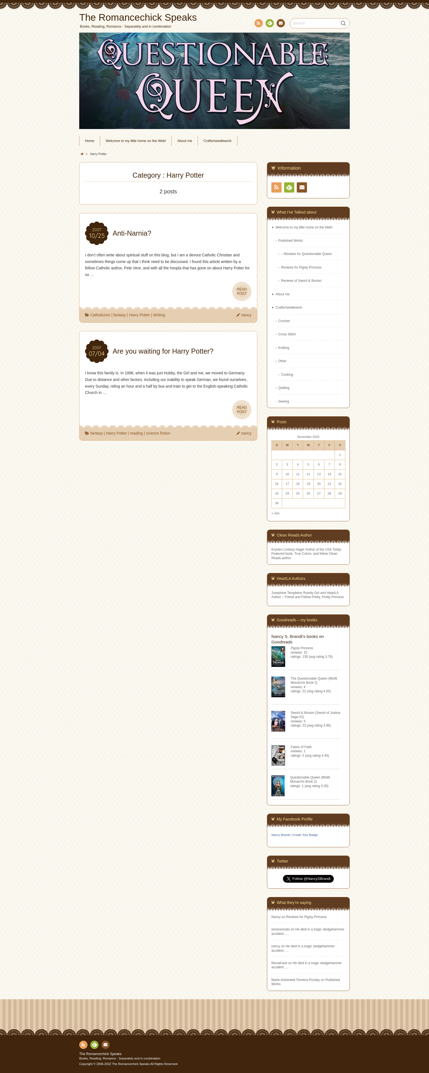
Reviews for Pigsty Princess (301, 267)
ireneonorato (280, 929)
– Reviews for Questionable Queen (306, 254)
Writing (159, 315)
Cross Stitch (287, 334)
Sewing (283, 401)
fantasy (119, 315)
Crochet (284, 321)
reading (136, 433)
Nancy (276, 917)
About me (184, 141)
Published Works (290, 241)
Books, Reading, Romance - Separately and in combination (119, 1058)
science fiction (158, 433)
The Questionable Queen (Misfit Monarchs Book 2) (314, 681)
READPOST (241, 291)
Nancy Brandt (280, 835)
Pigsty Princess (302, 648)
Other (282, 361)
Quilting (283, 388)
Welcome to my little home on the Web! (136, 141)
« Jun (275, 513)
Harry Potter (139, 315)
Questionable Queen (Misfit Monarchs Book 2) (310, 779)
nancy (246, 315)
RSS (258, 24)
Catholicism (100, 315)
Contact (280, 24)
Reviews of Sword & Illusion (301, 281)
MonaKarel (279, 963)
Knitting (283, 348)
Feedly (269, 24)
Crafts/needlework (217, 141)
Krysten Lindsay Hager (287, 549)
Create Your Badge (305, 835)
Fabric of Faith (301, 747)
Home (89, 141)
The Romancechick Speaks (100, 1054)
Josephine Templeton (286, 593)
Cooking (287, 375)
